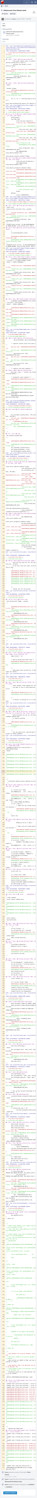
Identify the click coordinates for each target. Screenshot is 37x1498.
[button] (35, 2)
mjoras (14, 19)
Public (14, 14)
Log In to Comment (10, 1493)
